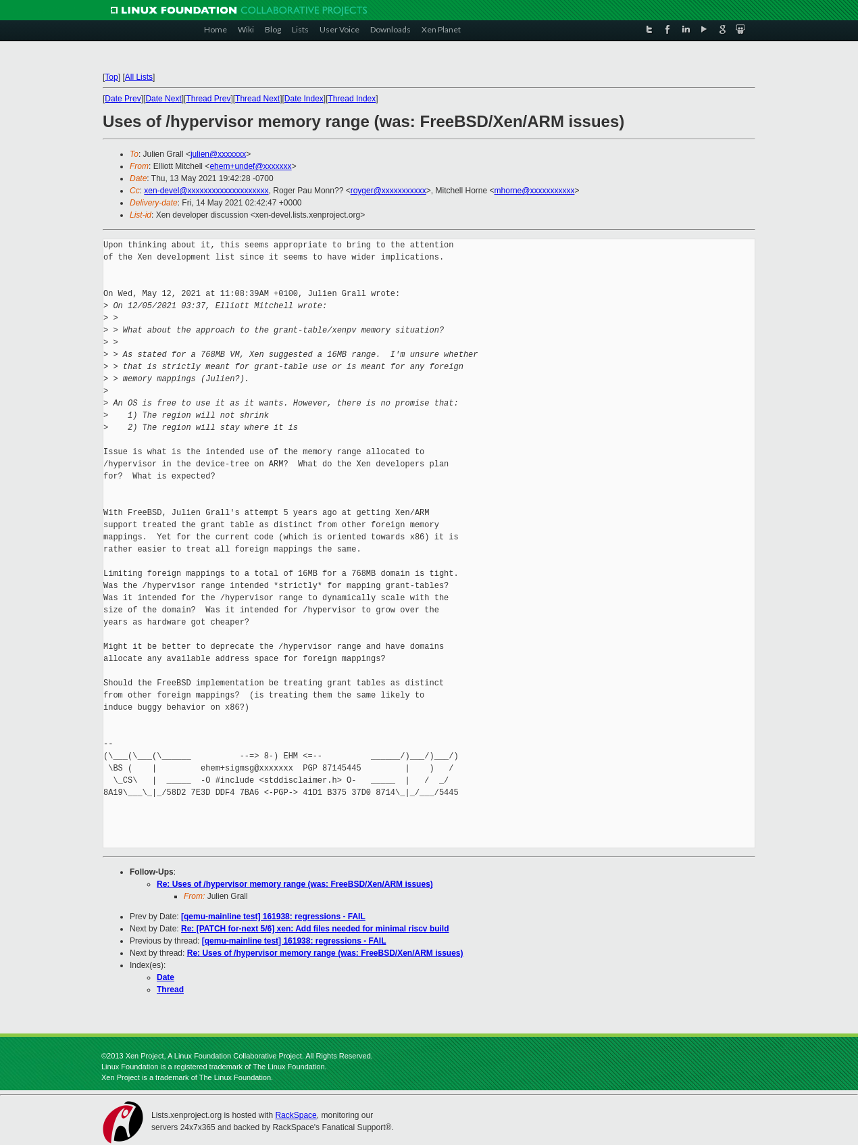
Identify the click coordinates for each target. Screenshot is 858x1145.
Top (111, 77)
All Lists (139, 77)
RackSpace (295, 1115)
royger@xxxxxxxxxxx (388, 190)
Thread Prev (208, 98)
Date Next (163, 98)
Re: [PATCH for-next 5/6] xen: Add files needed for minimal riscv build (315, 928)
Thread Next (257, 98)
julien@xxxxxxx (218, 154)
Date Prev (123, 98)
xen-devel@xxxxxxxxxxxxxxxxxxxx (206, 190)
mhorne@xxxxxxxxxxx (535, 190)
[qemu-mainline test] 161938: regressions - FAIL (273, 916)
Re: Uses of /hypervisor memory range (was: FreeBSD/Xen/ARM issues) (295, 884)
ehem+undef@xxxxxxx (250, 166)
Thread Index (352, 98)
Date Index (304, 98)
